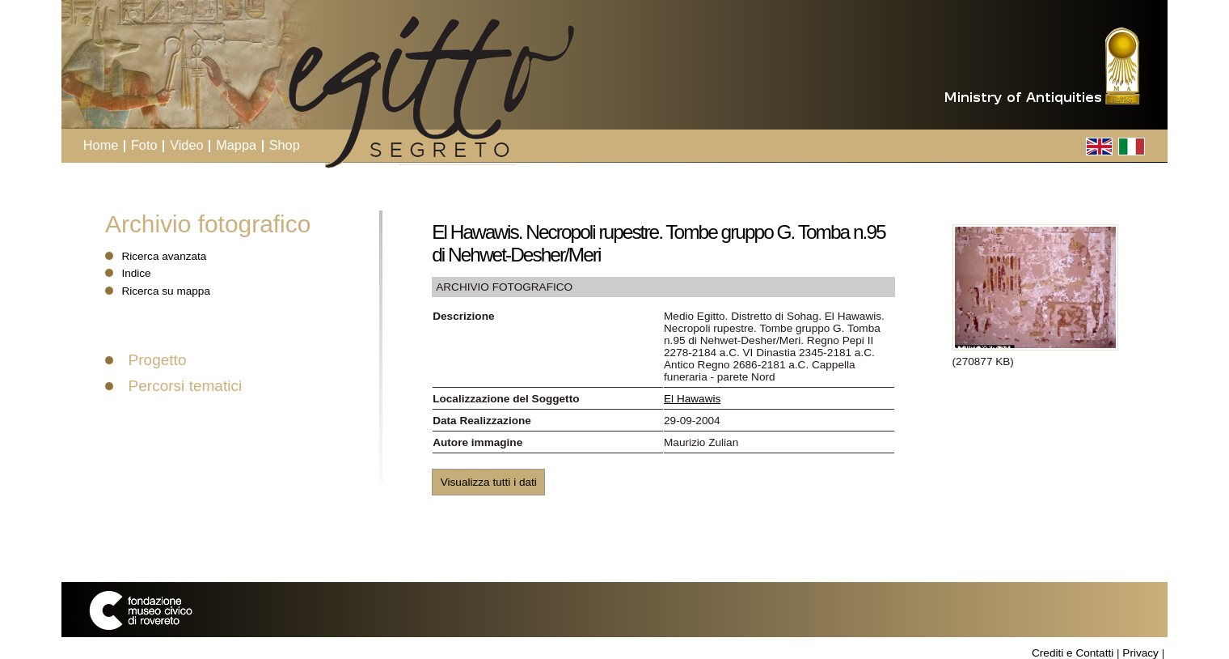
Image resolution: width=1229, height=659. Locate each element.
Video (186, 145)
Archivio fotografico (207, 223)
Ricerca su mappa (165, 291)
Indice (135, 273)
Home (101, 145)
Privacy (1140, 653)
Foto (144, 145)
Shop (284, 145)
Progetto (158, 359)
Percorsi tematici (186, 385)
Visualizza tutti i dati (489, 482)
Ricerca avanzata (163, 256)
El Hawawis (692, 399)
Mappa (236, 145)
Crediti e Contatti (1072, 653)
